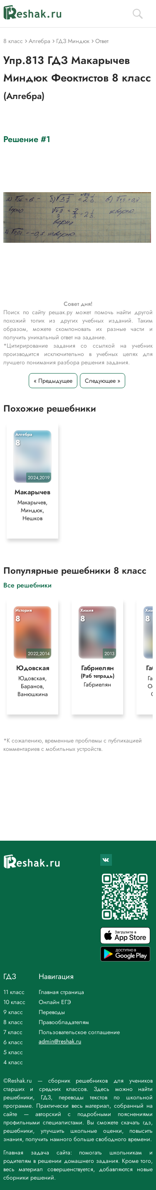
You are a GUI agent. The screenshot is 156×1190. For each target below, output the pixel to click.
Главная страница (61, 992)
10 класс (14, 1002)
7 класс (12, 1032)
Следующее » (102, 380)
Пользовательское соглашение (79, 1032)
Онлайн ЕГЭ (55, 1002)
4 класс (13, 1062)
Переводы (52, 1012)
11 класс (14, 992)
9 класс (13, 1012)
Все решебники (27, 584)
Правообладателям (64, 1022)
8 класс (13, 1022)
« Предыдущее (53, 380)
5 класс (13, 1052)
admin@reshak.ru (60, 1041)
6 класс (13, 1042)
